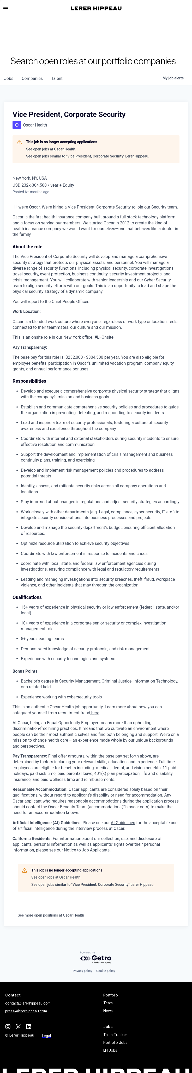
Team (108, 1003)
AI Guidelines (123, 822)
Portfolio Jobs (115, 1042)
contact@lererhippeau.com (28, 1003)
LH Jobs (110, 1050)
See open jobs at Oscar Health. (51, 149)
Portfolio (110, 995)
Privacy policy (82, 971)
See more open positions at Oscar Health (51, 915)
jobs (8, 78)
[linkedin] (28, 1026)
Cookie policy (105, 971)
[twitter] (18, 1026)
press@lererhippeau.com (26, 1011)
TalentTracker (115, 1035)
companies (32, 78)
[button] (8, 8)
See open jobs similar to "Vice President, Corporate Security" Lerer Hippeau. (87, 156)
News (108, 1011)
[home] (96, 8)
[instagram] (7, 1026)
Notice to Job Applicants (87, 850)
